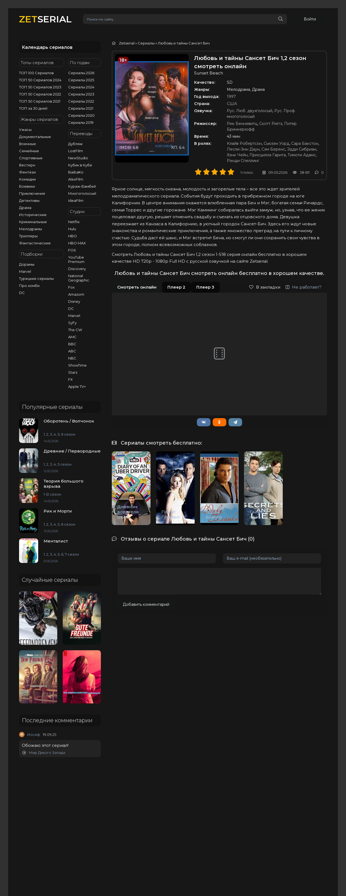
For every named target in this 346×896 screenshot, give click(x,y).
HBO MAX (77, 243)
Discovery (77, 268)
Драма (25, 207)
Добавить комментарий (146, 604)
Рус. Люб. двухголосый (249, 110)
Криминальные (33, 222)
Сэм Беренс (273, 149)
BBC (72, 344)
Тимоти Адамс (302, 154)
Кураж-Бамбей (82, 186)
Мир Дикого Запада (43, 752)
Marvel (25, 271)
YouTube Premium (76, 259)
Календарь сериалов (47, 47)
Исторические (33, 214)
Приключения (32, 193)
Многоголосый (82, 193)
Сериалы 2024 (81, 87)
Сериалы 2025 (81, 80)
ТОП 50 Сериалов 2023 (40, 87)
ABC (72, 351)
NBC (72, 358)
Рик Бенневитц (242, 123)
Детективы (29, 200)
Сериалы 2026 (81, 73)
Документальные (35, 136)
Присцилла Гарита (267, 154)
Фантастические (35, 243)
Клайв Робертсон (244, 143)
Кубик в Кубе (80, 165)
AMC (72, 337)
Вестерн (27, 165)
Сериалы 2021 (80, 108)
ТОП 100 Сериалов (36, 73)
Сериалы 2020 (81, 115)
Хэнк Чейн (237, 154)
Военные (27, 144)
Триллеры (28, 236)
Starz (72, 372)
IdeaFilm (75, 200)
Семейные (29, 151)
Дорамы (26, 264)
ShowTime (77, 365)
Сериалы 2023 (81, 94)
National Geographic (78, 278)
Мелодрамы (30, 229)
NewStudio (78, 158)
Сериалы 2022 (81, 101)
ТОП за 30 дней (33, 108)
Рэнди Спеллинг (243, 160)
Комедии (27, 179)
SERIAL (45, 19)
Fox (71, 287)
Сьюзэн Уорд (276, 143)
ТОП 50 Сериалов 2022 (40, 94)
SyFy (72, 322)
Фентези (27, 172)
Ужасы (25, 129)
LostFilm (75, 151)
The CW (75, 330)
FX (70, 379)
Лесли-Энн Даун (243, 149)
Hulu (72, 229)
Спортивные (31, 158)
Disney (74, 301)
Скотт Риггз (270, 123)
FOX (72, 250)
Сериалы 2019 (81, 122)
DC (22, 292)
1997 (231, 96)
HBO (72, 236)
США (232, 103)
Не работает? (303, 287)
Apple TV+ (77, 386)
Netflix (74, 222)
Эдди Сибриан (301, 149)
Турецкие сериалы (36, 278)
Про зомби (29, 285)
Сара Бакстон (304, 143)
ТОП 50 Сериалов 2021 (39, 101)
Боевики (27, 186)
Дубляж (75, 144)
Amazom (76, 294)
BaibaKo (75, 172)
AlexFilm (75, 179)
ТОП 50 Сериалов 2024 (40, 80)
